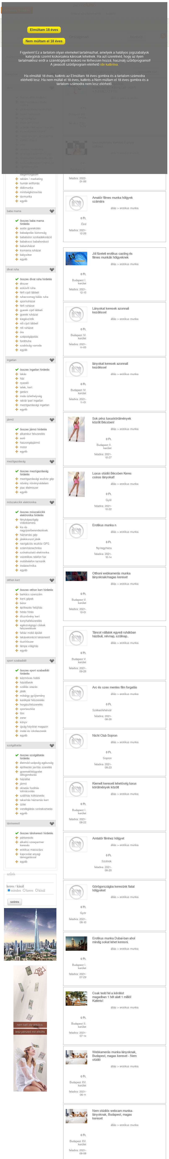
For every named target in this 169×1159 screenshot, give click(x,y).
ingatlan (11, 360)
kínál (42, 890)
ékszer (24, 283)
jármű (10, 419)
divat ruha (13, 269)
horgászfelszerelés (31, 704)
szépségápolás (29, 336)
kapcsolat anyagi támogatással (30, 856)
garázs (24, 391)
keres (29, 890)
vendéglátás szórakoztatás (36, 808)
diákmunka (26, 187)
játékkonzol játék (30, 539)
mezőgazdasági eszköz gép (37, 478)
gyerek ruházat (29, 314)
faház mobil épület (31, 632)
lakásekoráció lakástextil (35, 637)
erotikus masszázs (31, 849)
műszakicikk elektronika (21, 502)
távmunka (26, 196)
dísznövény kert (30, 616)
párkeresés (26, 837)
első (69, 754)
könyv (23, 722)
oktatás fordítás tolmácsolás (29, 789)
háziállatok (26, 682)
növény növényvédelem (34, 483)
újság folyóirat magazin (34, 726)
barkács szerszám (31, 594)
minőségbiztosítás (31, 192)
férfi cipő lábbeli (29, 292)
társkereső (13, 823)
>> (149, 754)
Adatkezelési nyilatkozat (16, 1125)
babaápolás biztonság (33, 232)
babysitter (26, 254)
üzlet (23, 804)
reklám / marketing (31, 178)
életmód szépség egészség (36, 762)
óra (22, 332)
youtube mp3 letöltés (70, 1114)
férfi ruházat (27, 305)
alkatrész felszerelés (32, 433)
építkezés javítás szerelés (36, 767)
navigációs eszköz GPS (34, 543)
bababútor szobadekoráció (36, 237)
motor (23, 447)
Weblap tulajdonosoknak (16, 1137)
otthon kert (13, 580)
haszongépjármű (30, 442)
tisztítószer (27, 641)
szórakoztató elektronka (34, 552)
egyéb (23, 201)
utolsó (70, 762)
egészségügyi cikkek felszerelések (33, 627)
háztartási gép (28, 534)
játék (23, 691)
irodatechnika (28, 565)
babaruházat (27, 246)
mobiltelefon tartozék (33, 561)
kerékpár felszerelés (32, 700)
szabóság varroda (31, 345)
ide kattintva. (109, 53)
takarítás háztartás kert (34, 800)
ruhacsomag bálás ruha (34, 296)
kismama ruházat (30, 250)
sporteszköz (27, 709)
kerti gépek (27, 598)
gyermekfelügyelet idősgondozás (31, 773)
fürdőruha (25, 341)
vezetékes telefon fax (33, 556)
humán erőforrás (30, 183)
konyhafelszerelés (31, 620)
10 (139, 754)
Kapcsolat (8, 1114)
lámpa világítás (29, 646)
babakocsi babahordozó (34, 241)
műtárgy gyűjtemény (32, 695)
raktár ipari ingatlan (31, 400)
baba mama (14, 211)
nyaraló (24, 383)
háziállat (25, 779)
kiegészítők (27, 319)
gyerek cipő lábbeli (31, 310)
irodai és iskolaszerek (33, 731)
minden (16, 890)
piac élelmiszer (29, 487)
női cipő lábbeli (29, 323)
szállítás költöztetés (32, 795)
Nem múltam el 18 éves (125, 30)
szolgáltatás (14, 745)
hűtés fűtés (27, 612)
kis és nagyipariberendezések (34, 529)
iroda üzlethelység (31, 396)
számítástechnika (31, 548)
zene (23, 717)
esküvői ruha (27, 288)
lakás (23, 374)
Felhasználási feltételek (16, 1120)
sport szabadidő (16, 660)
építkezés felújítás (31, 607)
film (22, 713)
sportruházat (27, 301)
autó (22, 438)
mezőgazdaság (16, 461)
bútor (23, 603)
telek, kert (26, 387)
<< (80, 754)
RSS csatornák (11, 1132)
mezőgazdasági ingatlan (34, 405)
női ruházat (26, 327)
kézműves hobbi (30, 678)
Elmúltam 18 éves (43, 30)
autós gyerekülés (30, 228)
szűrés (14, 901)
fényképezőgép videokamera (29, 521)
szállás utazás (29, 686)
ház (22, 378)
